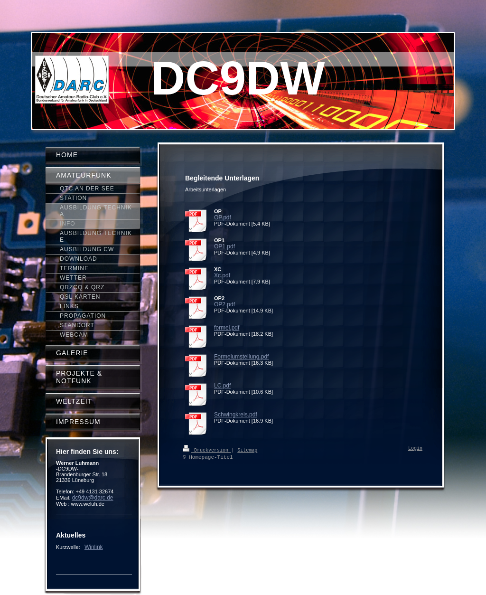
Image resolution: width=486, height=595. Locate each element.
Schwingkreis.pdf (235, 414)
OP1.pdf (224, 246)
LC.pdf (222, 385)
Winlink (93, 547)
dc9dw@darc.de (92, 497)
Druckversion (207, 449)
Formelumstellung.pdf (241, 356)
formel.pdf (226, 327)
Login (415, 448)
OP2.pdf (224, 304)
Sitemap (247, 449)
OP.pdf (222, 217)
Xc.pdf (222, 275)
